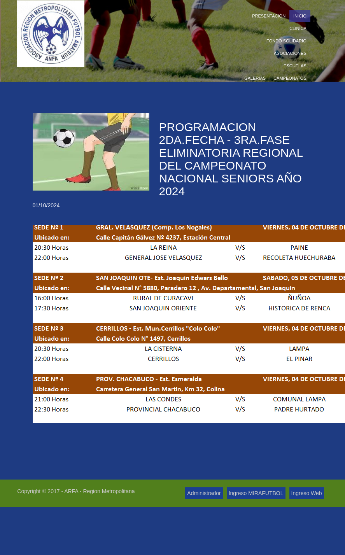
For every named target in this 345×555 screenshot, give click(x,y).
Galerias (255, 78)
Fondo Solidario (286, 41)
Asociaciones (290, 53)
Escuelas (295, 65)
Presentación (268, 16)
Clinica (297, 28)
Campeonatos (289, 78)
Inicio (299, 16)
